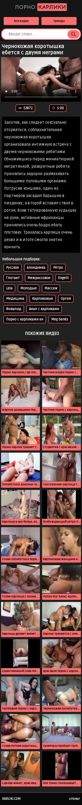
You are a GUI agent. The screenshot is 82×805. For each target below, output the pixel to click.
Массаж (50, 288)
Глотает (13, 278)
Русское (12, 268)
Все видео (21, 21)
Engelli (63, 278)
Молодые (28, 288)
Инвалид (13, 309)
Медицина (15, 299)
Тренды (59, 21)
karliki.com (11, 799)
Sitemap (74, 799)
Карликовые (42, 299)
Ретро (58, 268)
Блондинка (36, 268)
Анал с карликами (44, 309)
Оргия (66, 299)
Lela (9, 288)
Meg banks (59, 319)
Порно (41, 7)
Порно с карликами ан (24, 319)
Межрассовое (39, 278)
